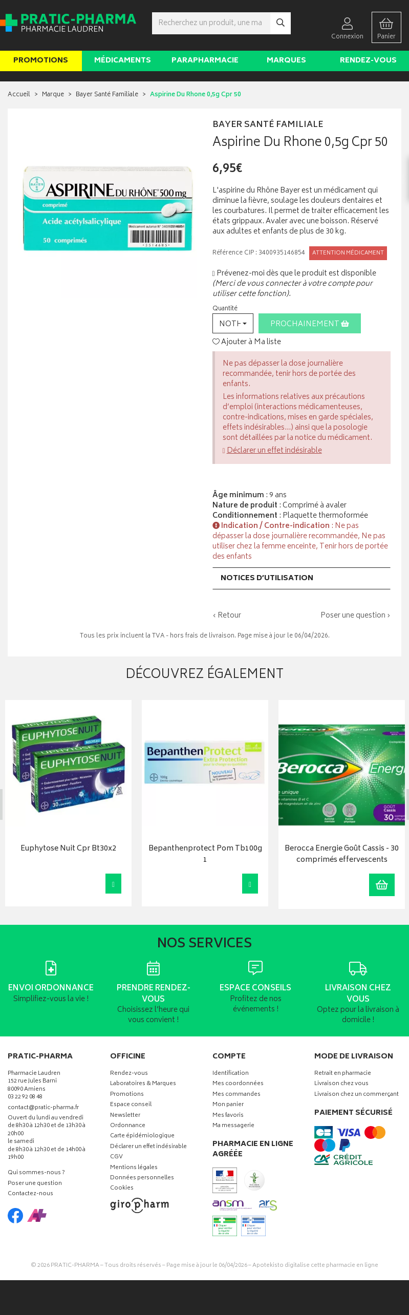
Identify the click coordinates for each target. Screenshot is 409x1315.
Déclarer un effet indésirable (274, 450)
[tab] (302, 578)
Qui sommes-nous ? (36, 1173)
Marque (53, 95)
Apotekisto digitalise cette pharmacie (315, 1265)
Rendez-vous (368, 60)
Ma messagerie (233, 1126)
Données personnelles (142, 1178)
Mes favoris (228, 1115)
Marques (286, 60)
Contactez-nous (30, 1194)
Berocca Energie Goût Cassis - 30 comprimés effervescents (341, 854)
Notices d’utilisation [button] (267, 578)
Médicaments (122, 60)
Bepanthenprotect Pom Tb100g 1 (205, 854)
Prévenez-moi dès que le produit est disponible (294, 273)
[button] (232, 323)
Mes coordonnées (238, 1084)
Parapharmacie (205, 60)
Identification (230, 1074)
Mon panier (228, 1105)
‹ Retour (226, 615)
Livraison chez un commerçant (356, 1095)
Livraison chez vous (341, 1084)
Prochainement (309, 324)
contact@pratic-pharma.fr (43, 1109)
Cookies (122, 1188)
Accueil (19, 95)
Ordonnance (127, 1126)
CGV (116, 1157)
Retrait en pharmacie (342, 1074)
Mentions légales (134, 1167)
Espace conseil (131, 1105)
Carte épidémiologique (142, 1136)
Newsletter (125, 1115)
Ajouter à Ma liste (246, 342)
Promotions (40, 60)
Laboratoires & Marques (143, 1084)
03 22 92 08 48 (25, 1097)
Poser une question (35, 1184)
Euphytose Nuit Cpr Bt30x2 (68, 849)
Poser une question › (355, 616)
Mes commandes (236, 1095)
